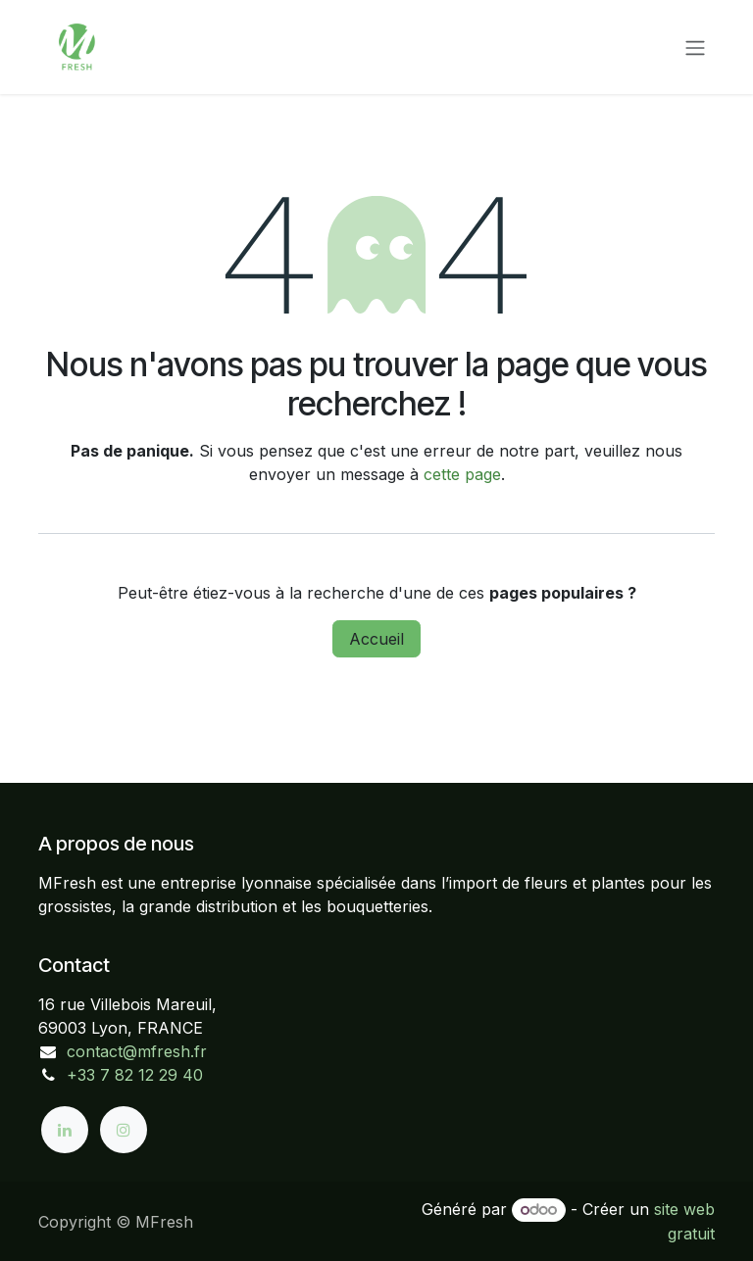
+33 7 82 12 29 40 (135, 1075)
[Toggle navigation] (695, 47)
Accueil (376, 639)
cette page (462, 474)
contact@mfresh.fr (137, 1051)
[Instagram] (123, 1129)
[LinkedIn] (64, 1129)
